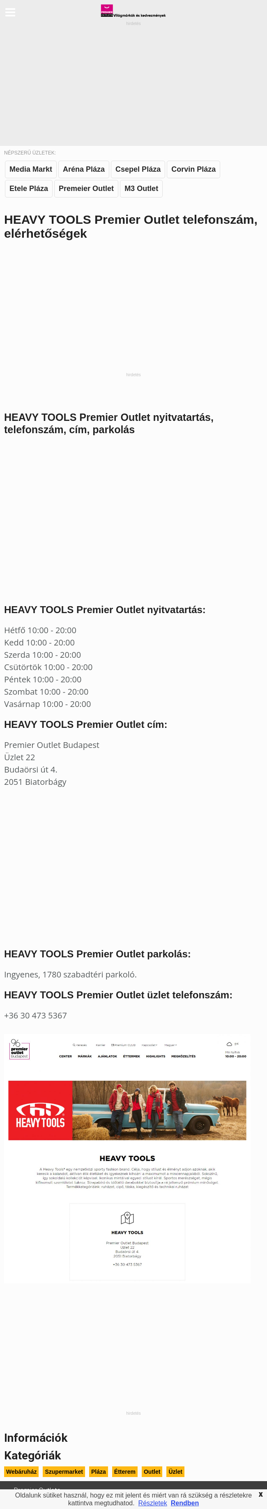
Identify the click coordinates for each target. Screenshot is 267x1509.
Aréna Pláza (84, 169)
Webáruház (21, 1471)
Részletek (152, 1503)
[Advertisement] (133, 84)
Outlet (152, 1471)
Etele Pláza (28, 188)
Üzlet (175, 1471)
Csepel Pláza (138, 169)
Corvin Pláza (193, 169)
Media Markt (30, 169)
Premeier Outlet (86, 188)
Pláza (98, 1471)
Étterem (125, 1471)
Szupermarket (64, 1471)
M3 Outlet (141, 188)
